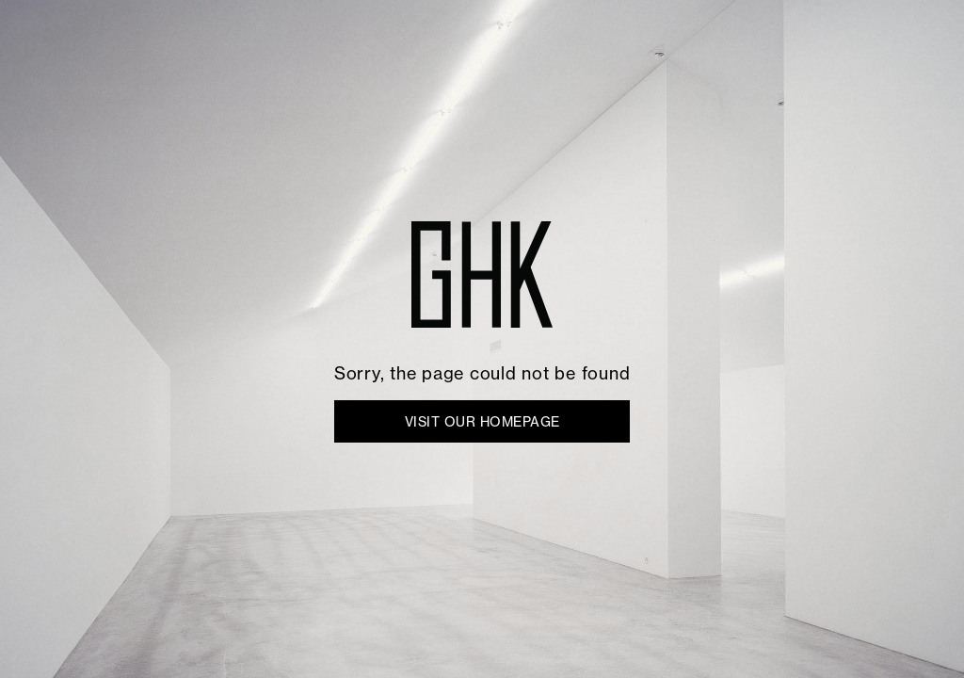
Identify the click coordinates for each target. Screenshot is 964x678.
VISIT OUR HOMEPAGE (482, 421)
